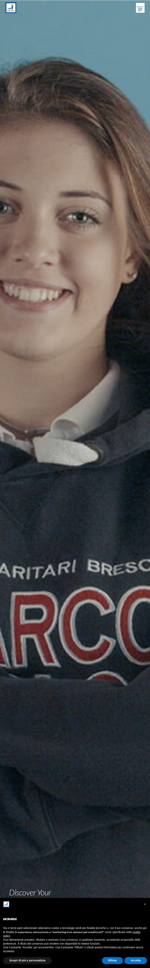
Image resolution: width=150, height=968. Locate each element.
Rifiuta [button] (112, 960)
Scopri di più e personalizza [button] (27, 960)
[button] (140, 8)
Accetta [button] (136, 960)
